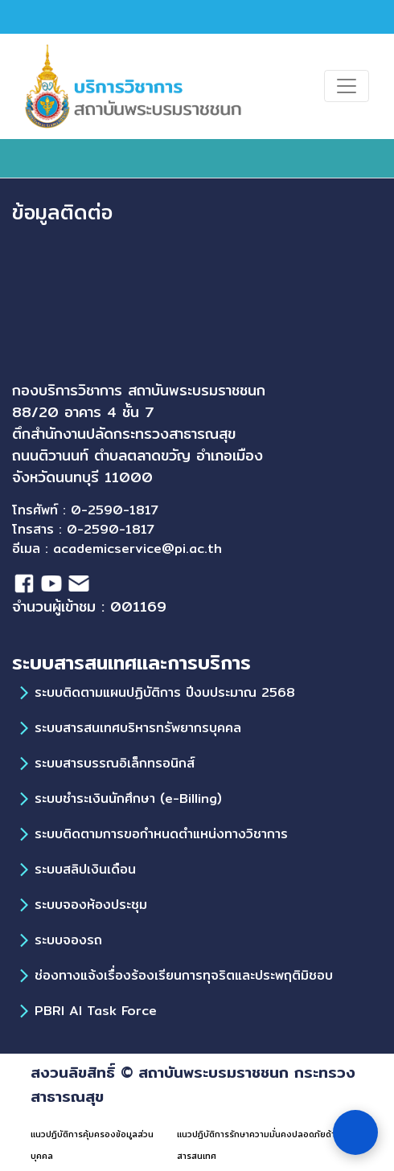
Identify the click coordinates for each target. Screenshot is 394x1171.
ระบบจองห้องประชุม (91, 905)
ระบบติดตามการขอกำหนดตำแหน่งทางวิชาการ (161, 834)
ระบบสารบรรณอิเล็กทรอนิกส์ (115, 763)
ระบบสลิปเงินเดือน (85, 869)
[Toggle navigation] (346, 86)
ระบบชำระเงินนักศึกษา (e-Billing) (128, 798)
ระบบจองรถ (68, 940)
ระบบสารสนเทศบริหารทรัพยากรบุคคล (138, 728)
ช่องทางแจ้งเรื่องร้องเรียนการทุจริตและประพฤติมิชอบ (184, 975)
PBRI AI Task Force (96, 1011)
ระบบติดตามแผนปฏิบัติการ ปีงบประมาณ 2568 (165, 692)
